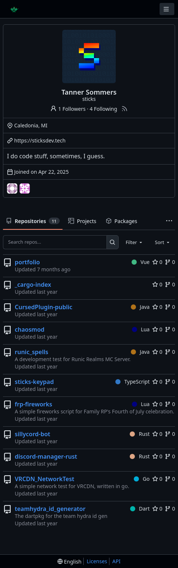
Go (142, 478)
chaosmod (30, 329)
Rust (140, 433)
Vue (141, 261)
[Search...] (113, 242)
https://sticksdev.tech (40, 140)
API (116, 561)
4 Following (103, 108)
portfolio (27, 262)
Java (140, 306)
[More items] (169, 221)
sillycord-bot (32, 434)
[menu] (69, 561)
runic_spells (31, 352)
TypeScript (132, 381)
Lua (141, 329)
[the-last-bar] (25, 188)
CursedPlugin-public (43, 307)
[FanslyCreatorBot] (12, 188)
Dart (140, 508)
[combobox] (134, 242)
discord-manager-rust (46, 456)
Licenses (97, 561)
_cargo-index (33, 284)
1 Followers (67, 108)
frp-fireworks (33, 404)
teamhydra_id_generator (50, 508)
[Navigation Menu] (167, 9)
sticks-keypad (34, 381)
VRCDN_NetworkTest (44, 479)
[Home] (14, 9)
